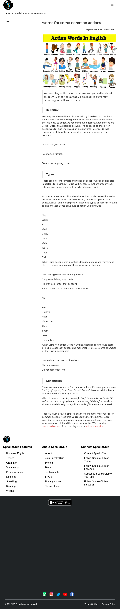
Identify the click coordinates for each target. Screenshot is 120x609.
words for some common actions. (31, 13)
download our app (51, 426)
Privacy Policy (108, 604)
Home (7, 13)
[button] (112, 4)
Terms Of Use (91, 604)
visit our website (94, 426)
